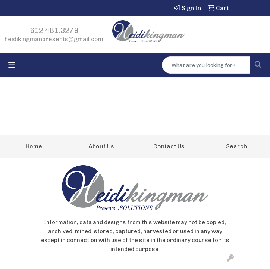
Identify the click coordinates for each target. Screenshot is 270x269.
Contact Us (169, 146)
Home (34, 146)
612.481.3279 (54, 30)
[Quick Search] (206, 65)
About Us (101, 146)
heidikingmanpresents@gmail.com (53, 39)
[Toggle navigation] (11, 65)
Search (236, 146)
